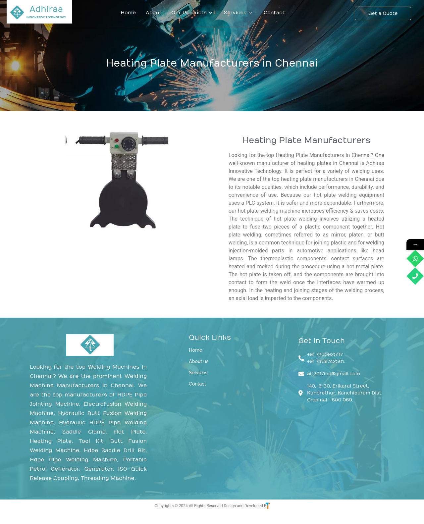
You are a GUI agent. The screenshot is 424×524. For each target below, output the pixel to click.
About (154, 13)
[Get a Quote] (383, 13)
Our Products (193, 13)
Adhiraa (46, 9)
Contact (274, 13)
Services (239, 13)
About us (198, 361)
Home (128, 13)
